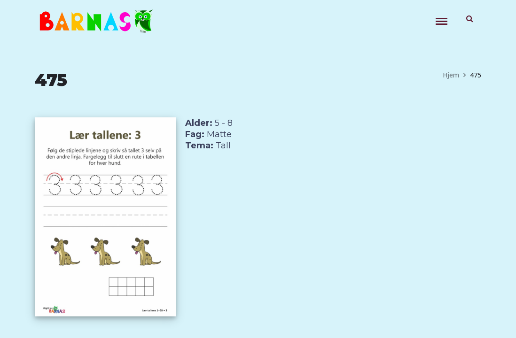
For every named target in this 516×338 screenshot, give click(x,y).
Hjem (451, 74)
